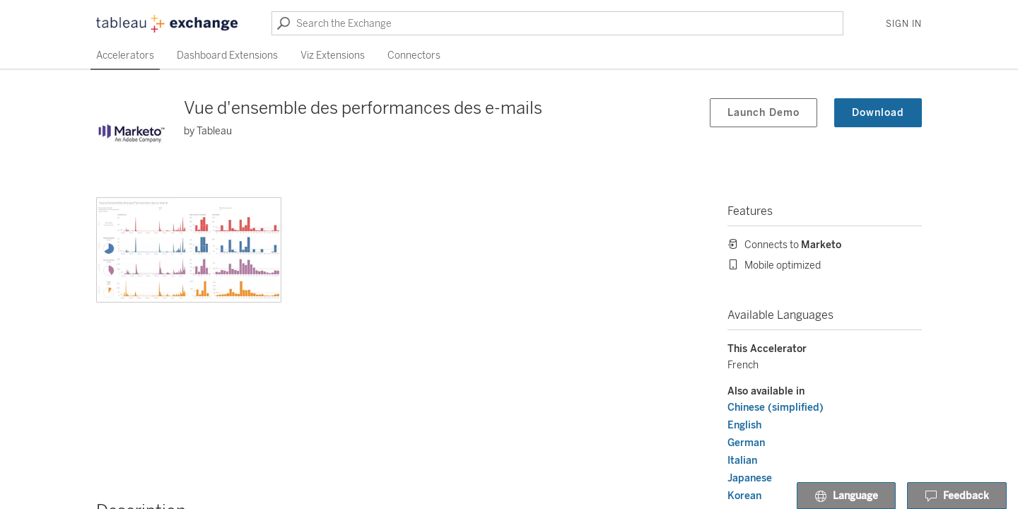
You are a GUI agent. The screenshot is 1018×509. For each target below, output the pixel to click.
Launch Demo (763, 113)
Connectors (413, 55)
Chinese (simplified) (775, 408)
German (746, 443)
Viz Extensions (332, 55)
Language (846, 496)
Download (878, 113)
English (744, 425)
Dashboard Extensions (227, 55)
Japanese (749, 478)
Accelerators (125, 55)
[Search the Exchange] (557, 23)
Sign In (904, 24)
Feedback (957, 496)
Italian (742, 461)
